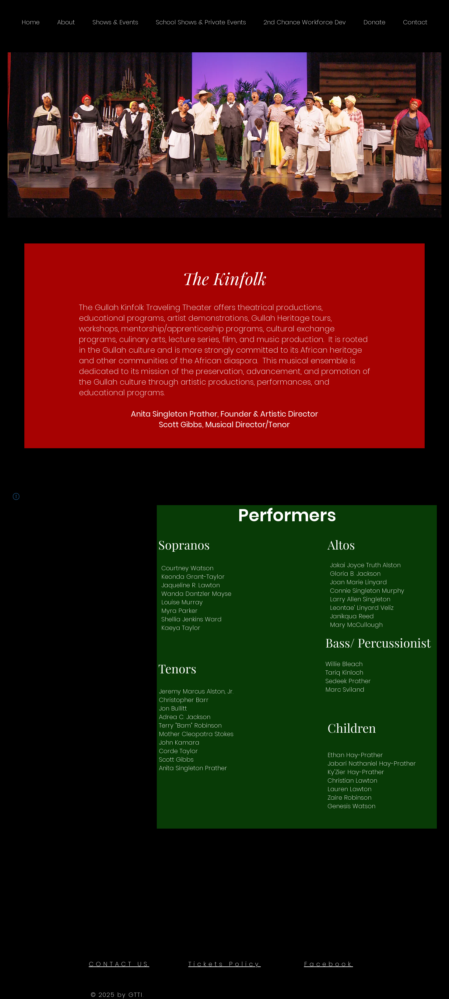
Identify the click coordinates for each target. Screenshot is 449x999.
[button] (66, 22)
